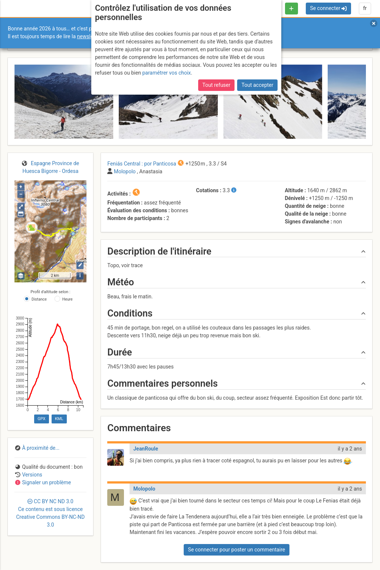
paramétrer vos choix (166, 73)
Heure (67, 299)
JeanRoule (145, 449)
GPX (41, 418)
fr (365, 8)
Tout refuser (216, 85)
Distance (39, 299)
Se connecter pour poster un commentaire (236, 550)
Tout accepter (257, 85)
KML (59, 418)
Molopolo (144, 489)
